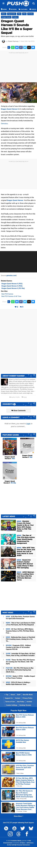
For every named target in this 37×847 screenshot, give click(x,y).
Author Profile (14, 397)
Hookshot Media (16, 841)
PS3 (24, 14)
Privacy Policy (27, 698)
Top (6, 695)
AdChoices (29, 843)
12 (13, 543)
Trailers (15, 17)
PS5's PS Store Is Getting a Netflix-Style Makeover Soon (18, 683)
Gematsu (4, 123)
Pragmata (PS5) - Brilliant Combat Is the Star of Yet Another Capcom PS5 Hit (18, 647)
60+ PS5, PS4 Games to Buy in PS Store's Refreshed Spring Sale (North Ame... (19, 670)
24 (12, 555)
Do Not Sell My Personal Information (18, 845)
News (3, 14)
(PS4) (11, 286)
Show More (18, 816)
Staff (19, 695)
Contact (17, 698)
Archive (29, 702)
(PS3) (11, 284)
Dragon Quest (6, 17)
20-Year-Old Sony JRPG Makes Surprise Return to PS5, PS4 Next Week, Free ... (20, 631)
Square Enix (11, 14)
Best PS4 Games (7, 294)
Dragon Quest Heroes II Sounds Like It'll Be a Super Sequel (16, 27)
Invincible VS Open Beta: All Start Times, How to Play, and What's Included (20, 654)
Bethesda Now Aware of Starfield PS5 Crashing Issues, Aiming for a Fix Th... (20, 639)
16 (13, 580)
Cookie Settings (11, 705)
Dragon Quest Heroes (15, 200)
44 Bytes (22, 843)
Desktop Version (25, 705)
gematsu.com (11, 275)
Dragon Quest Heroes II (10, 109)
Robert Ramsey (13, 41)
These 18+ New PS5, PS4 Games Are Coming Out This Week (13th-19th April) (20, 662)
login (28, 423)
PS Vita (30, 14)
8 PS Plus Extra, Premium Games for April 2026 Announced (20, 617)
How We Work (28, 695)
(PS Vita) (13, 288)
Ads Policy (20, 702)
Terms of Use (10, 702)
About (13, 695)
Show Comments (18, 410)
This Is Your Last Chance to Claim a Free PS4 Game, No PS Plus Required (20, 624)
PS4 (19, 14)
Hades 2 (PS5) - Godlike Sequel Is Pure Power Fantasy (20, 677)
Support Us (9, 698)
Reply (24, 397)
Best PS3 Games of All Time (11, 296)
